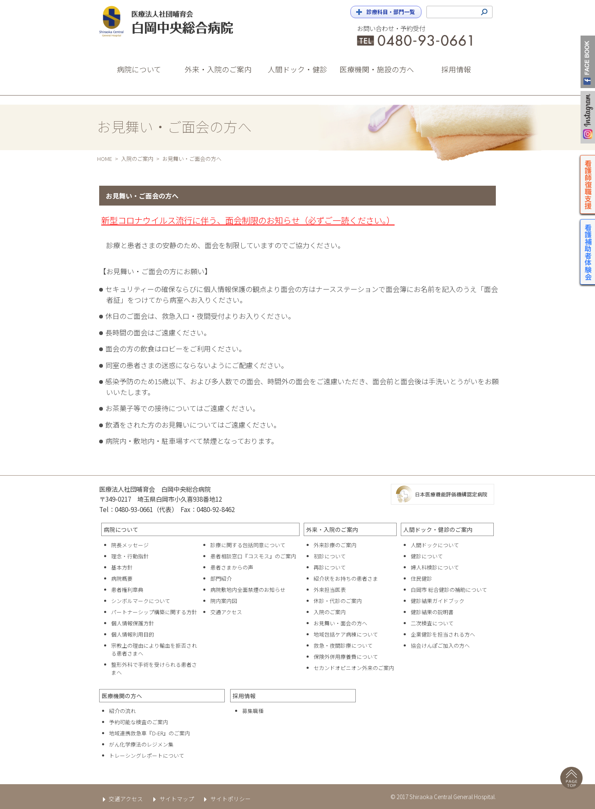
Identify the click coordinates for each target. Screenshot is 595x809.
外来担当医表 (330, 590)
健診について (427, 556)
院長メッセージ (130, 545)
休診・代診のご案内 (338, 601)
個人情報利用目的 (132, 634)
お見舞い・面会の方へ (340, 623)
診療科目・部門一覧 (391, 12)
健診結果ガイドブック (437, 601)
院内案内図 (223, 601)
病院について (121, 529)
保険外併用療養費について (346, 657)
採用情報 (244, 696)
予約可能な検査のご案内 (138, 722)
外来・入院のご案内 (332, 529)
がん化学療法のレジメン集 (141, 744)
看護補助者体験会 (588, 252)
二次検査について (432, 623)
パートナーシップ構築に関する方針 (154, 612)
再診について (330, 567)
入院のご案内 (137, 159)
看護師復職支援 (588, 184)
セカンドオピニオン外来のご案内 (354, 668)
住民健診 (421, 578)
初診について (330, 556)
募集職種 (253, 711)
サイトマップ (172, 799)
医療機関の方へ (122, 696)
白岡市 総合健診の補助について (449, 590)
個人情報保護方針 (132, 623)
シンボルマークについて (140, 601)
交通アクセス (226, 612)
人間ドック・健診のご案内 (438, 529)
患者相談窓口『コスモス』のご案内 (253, 556)
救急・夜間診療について (343, 645)
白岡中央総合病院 (173, 21)
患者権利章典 (127, 590)
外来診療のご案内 (335, 545)
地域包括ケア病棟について (346, 634)
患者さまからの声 (231, 567)
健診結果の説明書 (432, 612)
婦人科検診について (435, 567)
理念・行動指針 (130, 556)
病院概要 (122, 578)
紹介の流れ (122, 711)
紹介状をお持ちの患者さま (346, 578)
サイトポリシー (226, 799)
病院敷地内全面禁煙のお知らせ (248, 590)
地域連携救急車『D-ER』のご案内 (149, 733)
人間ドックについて (435, 545)
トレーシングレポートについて (146, 755)
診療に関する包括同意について (248, 545)
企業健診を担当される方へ (443, 634)
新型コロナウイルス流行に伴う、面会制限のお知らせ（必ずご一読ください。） (248, 220)
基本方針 (122, 567)
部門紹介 (221, 578)
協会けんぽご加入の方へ (440, 645)
